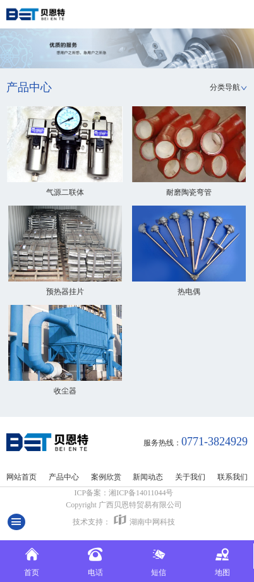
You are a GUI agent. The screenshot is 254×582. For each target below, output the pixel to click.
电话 (95, 560)
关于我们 (190, 477)
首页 (31, 560)
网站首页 (21, 477)
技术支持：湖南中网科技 (124, 519)
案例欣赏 (106, 477)
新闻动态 (148, 477)
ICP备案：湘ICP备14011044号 (124, 492)
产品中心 (64, 477)
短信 (158, 560)
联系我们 (232, 477)
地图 (222, 560)
